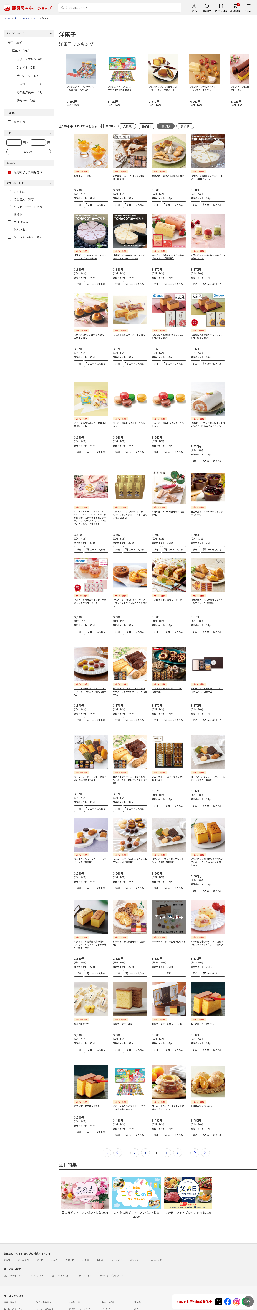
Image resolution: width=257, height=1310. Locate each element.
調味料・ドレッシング (79, 1282)
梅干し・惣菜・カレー (14, 1282)
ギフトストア (37, 1248)
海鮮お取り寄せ (43, 1275)
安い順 (185, 126)
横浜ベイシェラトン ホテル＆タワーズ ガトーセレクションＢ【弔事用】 (130, 758)
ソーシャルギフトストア (112, 1248)
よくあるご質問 (27, 1298)
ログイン (194, 10)
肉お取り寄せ (75, 1275)
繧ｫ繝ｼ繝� (235, 10)
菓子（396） (16, 42)
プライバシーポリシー (91, 1305)
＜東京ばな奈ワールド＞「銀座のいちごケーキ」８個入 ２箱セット (207, 923)
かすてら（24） (26, 67)
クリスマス (116, 1233)
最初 (107, 1126)
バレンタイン (136, 1233)
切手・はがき (10, 1275)
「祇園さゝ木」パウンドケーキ (167, 590)
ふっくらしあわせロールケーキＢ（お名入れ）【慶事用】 (168, 257)
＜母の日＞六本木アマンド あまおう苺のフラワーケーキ (90, 592)
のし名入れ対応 (21, 199)
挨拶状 (15, 214)
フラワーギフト (109, 1288)
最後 (205, 1126)
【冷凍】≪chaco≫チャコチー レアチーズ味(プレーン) (207, 177)
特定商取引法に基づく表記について (60, 1305)
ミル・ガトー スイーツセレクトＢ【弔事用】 (168, 757)
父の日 (40, 1233)
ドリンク (106, 1282)
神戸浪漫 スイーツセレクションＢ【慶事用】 (129, 177)
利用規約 (8, 1305)
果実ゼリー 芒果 (82, 175)
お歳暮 (85, 1233)
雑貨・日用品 (42, 1288)
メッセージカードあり (25, 207)
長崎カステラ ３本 (122, 1002)
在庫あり (16, 122)
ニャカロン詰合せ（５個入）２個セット (168, 416)
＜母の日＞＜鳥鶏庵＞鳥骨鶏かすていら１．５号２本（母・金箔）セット (207, 841)
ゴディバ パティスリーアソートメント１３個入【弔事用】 (169, 839)
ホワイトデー (157, 1233)
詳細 (79, 204)
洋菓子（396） (21, 51)
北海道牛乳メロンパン (201, 1082)
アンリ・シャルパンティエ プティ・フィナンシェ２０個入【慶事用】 (90, 676)
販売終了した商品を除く (26, 172)
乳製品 (137, 1275)
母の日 (7, 1233)
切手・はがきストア (13, 1248)
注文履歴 (207, 10)
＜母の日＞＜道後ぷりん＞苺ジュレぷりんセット (208, 257)
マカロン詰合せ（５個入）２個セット (129, 416)
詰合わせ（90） (26, 100)
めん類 (7, 1288)
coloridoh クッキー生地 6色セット (169, 920)
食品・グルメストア (61, 1248)
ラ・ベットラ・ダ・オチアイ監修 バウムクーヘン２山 (169, 1084)
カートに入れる (97, 204)
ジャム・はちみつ (44, 1282)
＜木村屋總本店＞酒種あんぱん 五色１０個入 (90, 336)
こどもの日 (23, 1233)
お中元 (54, 1233)
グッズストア (85, 1248)
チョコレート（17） (29, 84)
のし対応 (16, 192)
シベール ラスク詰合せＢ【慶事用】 (129, 922)
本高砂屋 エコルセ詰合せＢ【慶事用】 (168, 504)
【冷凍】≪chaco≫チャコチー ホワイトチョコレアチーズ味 (129, 257)
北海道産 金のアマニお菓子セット (168, 177)
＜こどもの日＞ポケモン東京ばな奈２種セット (90, 416)
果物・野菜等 (108, 1275)
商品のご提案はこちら (116, 1305)
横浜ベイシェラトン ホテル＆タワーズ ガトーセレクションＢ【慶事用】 (130, 676)
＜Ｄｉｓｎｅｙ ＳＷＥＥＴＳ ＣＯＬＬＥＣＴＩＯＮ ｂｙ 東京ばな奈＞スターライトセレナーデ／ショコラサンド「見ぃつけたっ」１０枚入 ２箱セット (90, 508)
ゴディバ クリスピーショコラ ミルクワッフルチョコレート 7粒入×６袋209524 (130, 505)
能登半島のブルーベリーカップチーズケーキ (207, 504)
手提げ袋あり (19, 222)
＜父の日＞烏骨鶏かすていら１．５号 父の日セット (207, 336)
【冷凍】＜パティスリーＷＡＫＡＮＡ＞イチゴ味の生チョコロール (208, 416)
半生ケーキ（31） (28, 75)
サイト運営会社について (27, 1305)
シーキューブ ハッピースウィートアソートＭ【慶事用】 (130, 839)
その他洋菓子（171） (30, 92)
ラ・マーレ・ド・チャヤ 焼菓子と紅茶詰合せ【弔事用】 (90, 757)
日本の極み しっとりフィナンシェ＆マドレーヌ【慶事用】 (207, 592)
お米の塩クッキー (82, 1002)
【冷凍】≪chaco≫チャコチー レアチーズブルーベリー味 (90, 257)
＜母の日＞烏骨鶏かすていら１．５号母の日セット (168, 336)
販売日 (146, 126)
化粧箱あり (18, 229)
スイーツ (73, 1288)
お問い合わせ (45, 1298)
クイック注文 (221, 10)
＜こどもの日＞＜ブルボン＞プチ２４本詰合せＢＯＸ (129, 1084)
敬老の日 (70, 1233)
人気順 (127, 126)
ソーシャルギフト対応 (25, 237)
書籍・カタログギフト (145, 1288)
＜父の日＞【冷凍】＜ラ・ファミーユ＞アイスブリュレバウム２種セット (130, 594)
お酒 (136, 1282)
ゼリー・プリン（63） (30, 59)
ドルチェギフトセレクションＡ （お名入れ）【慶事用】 (207, 675)
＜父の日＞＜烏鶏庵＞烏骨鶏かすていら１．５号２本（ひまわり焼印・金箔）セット (90, 923)
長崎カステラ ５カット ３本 (167, 1002)
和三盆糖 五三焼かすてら (203, 1002)
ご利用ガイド (10, 1298)
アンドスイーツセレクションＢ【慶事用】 (167, 675)
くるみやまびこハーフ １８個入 (129, 334)
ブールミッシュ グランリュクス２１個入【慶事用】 (90, 839)
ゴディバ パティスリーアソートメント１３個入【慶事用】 (208, 757)
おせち (100, 1233)
